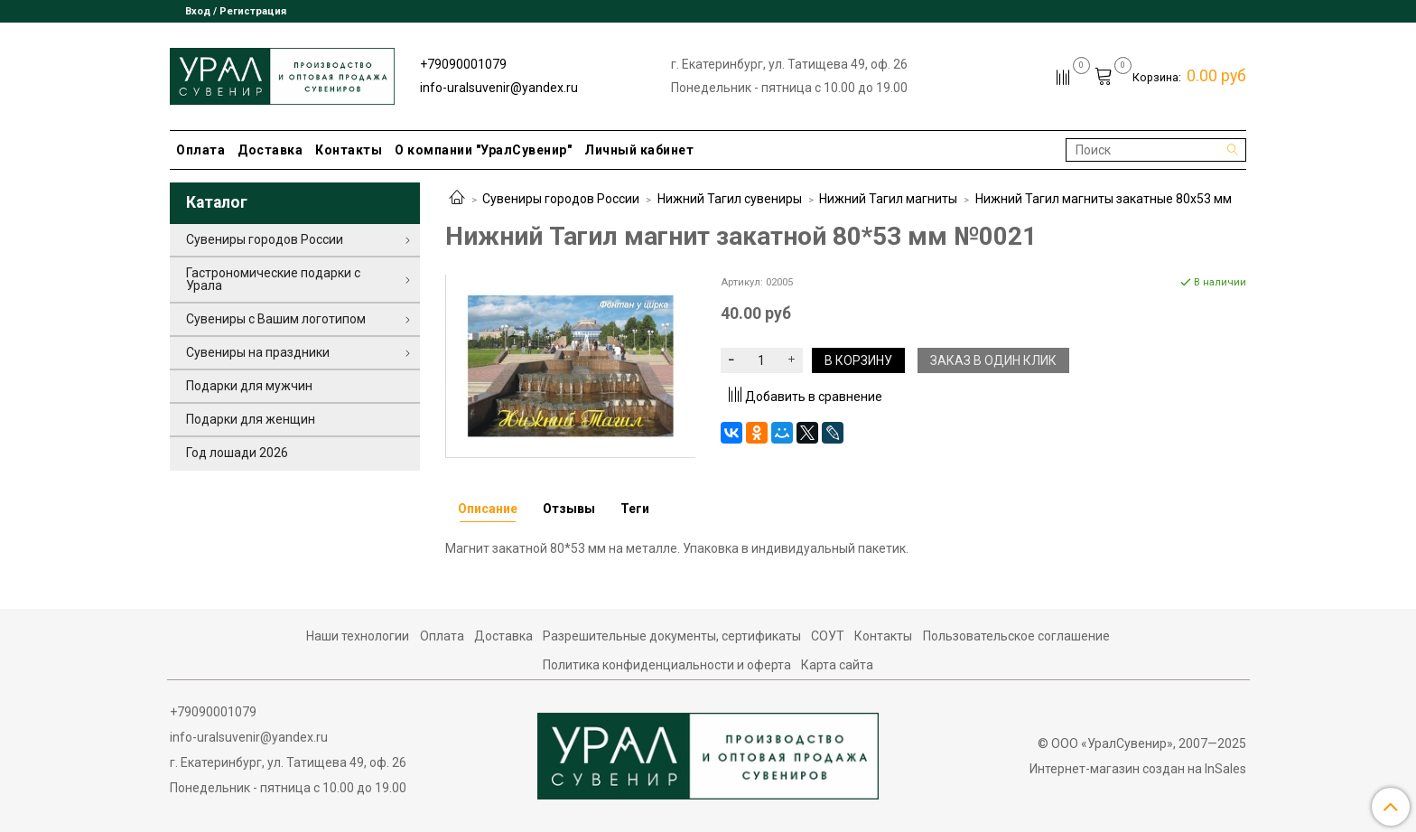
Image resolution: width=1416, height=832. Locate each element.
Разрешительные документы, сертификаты (672, 636)
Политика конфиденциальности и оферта (667, 665)
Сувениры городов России (560, 199)
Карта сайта (837, 665)
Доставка (270, 150)
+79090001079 (463, 64)
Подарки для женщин (250, 419)
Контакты (348, 150)
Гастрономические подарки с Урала (273, 279)
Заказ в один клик (993, 360)
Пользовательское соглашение (1016, 636)
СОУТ (827, 636)
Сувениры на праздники (258, 352)
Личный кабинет (639, 150)
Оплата (200, 150)
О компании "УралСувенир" (483, 150)
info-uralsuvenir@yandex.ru (499, 87)
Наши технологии (357, 636)
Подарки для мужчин (249, 386)
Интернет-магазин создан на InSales (1137, 768)
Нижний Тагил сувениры (729, 199)
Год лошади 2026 (237, 452)
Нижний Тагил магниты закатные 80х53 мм (1103, 199)
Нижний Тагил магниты (888, 199)
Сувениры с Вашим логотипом (276, 319)
